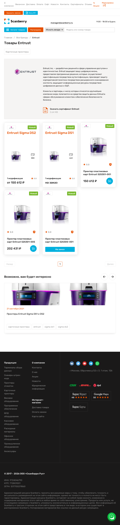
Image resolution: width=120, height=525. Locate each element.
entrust (37, 327)
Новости (55, 4)
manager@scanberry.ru (62, 23)
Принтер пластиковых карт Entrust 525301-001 (97, 173)
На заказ (59, 249)
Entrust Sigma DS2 (21, 133)
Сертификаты (77, 4)
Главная (8, 37)
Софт (47, 4)
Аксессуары (10, 451)
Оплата (40, 4)
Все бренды (22, 37)
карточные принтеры (19, 327)
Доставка (30, 4)
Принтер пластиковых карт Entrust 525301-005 (21, 240)
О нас (34, 372)
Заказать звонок (13, 13)
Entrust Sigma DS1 (59, 133)
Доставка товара (40, 407)
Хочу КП (31, 12)
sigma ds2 (63, 327)
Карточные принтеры (17, 51)
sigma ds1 (49, 327)
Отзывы (88, 4)
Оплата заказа (39, 412)
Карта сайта (38, 416)
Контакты (64, 4)
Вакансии (20, 4)
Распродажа (35, 30)
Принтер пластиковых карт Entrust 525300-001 (59, 240)
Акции (35, 376)
